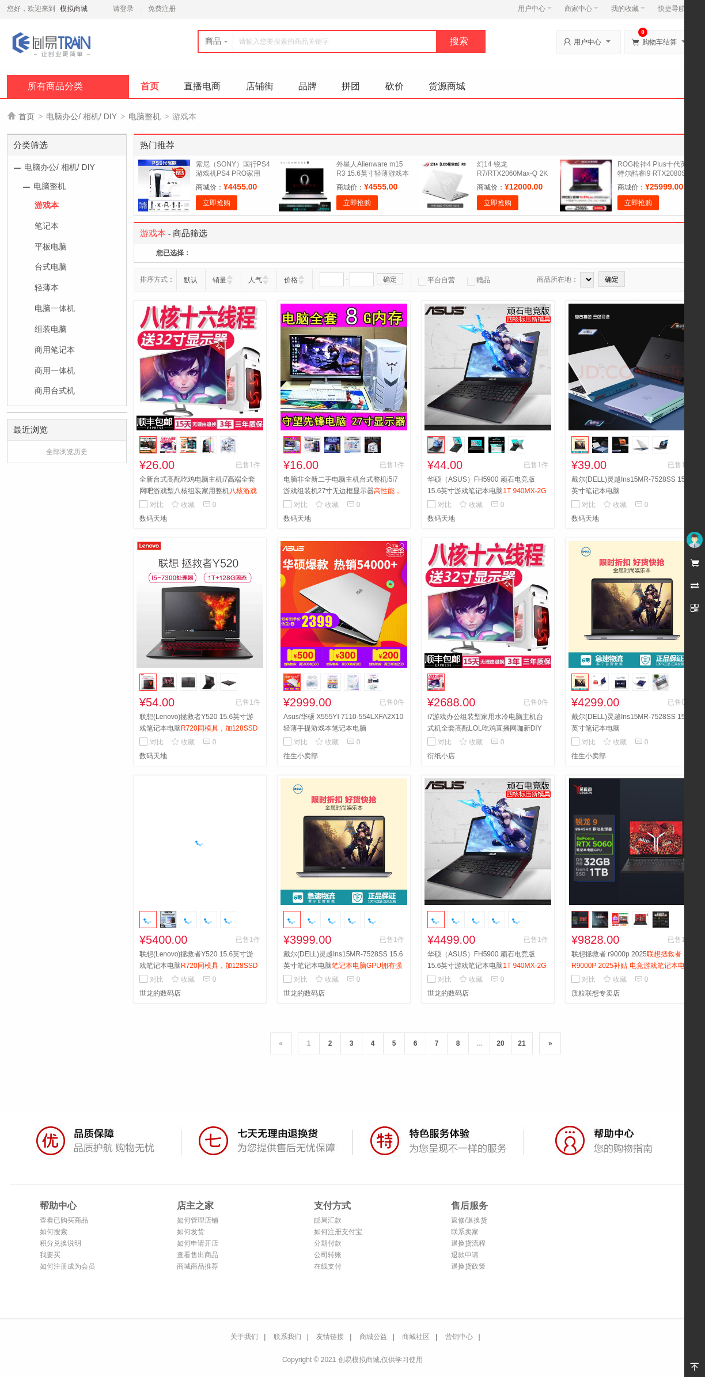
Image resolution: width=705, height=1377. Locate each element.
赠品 (478, 280)
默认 (191, 280)
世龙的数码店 (160, 993)
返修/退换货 (469, 1220)
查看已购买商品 (64, 1220)
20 (500, 1043)
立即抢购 (216, 203)
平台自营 (436, 280)
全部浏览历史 (67, 452)
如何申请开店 (197, 1243)
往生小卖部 (300, 756)
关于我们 (244, 1337)
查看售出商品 (197, 1255)
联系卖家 (465, 1232)
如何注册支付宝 (338, 1232)
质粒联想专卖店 (595, 993)
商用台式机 (55, 390)
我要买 (50, 1255)
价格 (291, 280)
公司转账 (328, 1255)
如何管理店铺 (197, 1220)
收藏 (183, 505)
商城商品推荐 (197, 1266)
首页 (150, 86)
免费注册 (162, 9)
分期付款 (328, 1243)
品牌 (307, 86)
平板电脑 (51, 246)
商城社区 (416, 1337)
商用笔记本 (55, 349)
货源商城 (447, 86)
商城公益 (373, 1337)
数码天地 (153, 519)
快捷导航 (675, 9)
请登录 (123, 9)
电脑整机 (144, 116)
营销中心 (459, 1337)
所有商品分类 (55, 86)
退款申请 (465, 1255)
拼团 (351, 86)
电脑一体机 (55, 308)
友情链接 (330, 1337)
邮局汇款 (328, 1220)
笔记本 (47, 225)
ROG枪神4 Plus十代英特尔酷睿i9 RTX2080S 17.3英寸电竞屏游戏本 (652, 173)
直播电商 (202, 86)
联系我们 (287, 1337)
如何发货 (190, 1232)
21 (521, 1043)
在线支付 (328, 1266)
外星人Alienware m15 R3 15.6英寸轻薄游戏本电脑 (372, 173)
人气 (255, 280)
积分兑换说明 (60, 1243)
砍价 (394, 86)
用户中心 (535, 9)
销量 (219, 280)
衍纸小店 (441, 756)
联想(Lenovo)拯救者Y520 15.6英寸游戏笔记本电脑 (198, 728)
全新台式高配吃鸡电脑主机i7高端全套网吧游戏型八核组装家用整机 (198, 490)
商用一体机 (55, 370)
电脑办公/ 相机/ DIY (81, 116)
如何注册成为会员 (67, 1266)
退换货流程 (468, 1243)
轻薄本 (47, 287)
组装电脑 (51, 329)
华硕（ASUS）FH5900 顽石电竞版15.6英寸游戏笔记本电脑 (487, 490)
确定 (390, 279)
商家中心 (581, 9)
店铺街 (260, 86)
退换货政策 (468, 1266)
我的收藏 (628, 9)
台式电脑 (51, 266)
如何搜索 (53, 1232)
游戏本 (47, 205)
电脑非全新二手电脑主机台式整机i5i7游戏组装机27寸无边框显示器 (342, 490)
